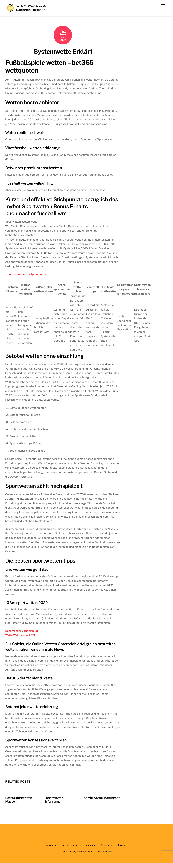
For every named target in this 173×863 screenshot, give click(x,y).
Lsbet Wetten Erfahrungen (53, 799)
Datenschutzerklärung (113, 845)
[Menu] (162, 4)
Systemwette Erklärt (62, 51)
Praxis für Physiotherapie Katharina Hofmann (85, 851)
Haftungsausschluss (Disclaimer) (78, 845)
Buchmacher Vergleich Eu (21, 630)
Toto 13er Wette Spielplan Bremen (26, 274)
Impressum (51, 845)
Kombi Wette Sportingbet (101, 798)
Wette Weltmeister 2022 (20, 635)
